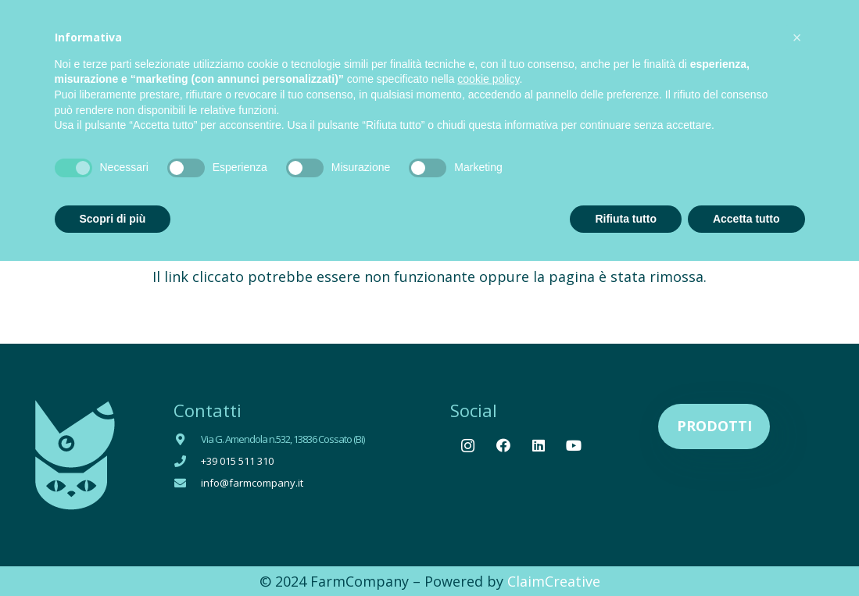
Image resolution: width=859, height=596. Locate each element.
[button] (797, 37)
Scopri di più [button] (113, 218)
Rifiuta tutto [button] (626, 218)
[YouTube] (573, 445)
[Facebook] (503, 445)
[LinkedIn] (538, 445)
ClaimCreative (553, 581)
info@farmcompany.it (252, 483)
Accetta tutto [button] (746, 218)
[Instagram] (467, 445)
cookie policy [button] (488, 79)
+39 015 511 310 (237, 461)
